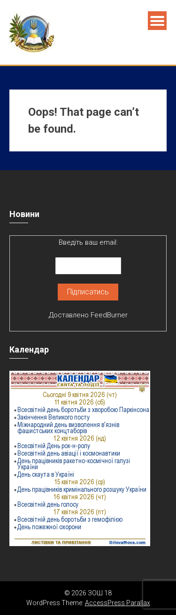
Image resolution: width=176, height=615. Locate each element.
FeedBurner (109, 315)
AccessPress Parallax (117, 603)
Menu (157, 20)
